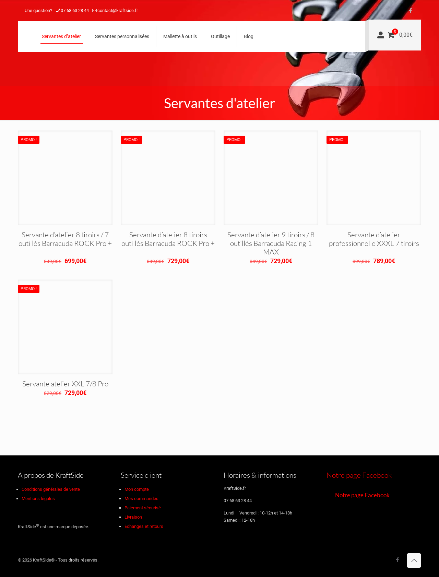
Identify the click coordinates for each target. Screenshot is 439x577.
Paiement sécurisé (142, 507)
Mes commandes (141, 498)
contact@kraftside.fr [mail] (117, 10)
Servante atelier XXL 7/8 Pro (65, 383)
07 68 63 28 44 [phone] (75, 10)
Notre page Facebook (359, 475)
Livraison (133, 517)
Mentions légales (38, 498)
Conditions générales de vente (51, 489)
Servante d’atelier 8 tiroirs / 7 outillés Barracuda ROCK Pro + (65, 239)
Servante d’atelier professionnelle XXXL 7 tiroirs (374, 239)
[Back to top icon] (414, 560)
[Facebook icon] (410, 11)
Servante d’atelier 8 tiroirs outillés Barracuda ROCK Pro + (168, 239)
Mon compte (136, 489)
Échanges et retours (143, 526)
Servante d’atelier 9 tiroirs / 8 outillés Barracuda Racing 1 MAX (271, 243)
